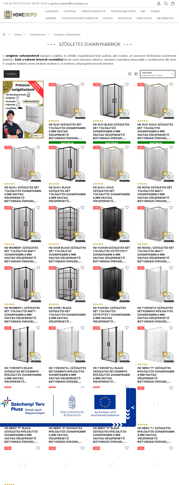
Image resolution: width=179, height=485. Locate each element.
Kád (143, 11)
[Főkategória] (4, 27)
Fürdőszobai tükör (123, 11)
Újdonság (51, 11)
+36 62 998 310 (13, 3)
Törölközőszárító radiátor (79, 18)
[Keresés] (165, 3)
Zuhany (155, 11)
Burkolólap (144, 18)
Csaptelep (70, 11)
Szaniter (50, 18)
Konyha (108, 18)
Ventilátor (125, 18)
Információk (165, 18)
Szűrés (11, 67)
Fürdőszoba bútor (93, 11)
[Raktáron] (67, 135)
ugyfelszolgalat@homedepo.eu (69, 3)
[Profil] (158, 3)
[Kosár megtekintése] (172, 3)
